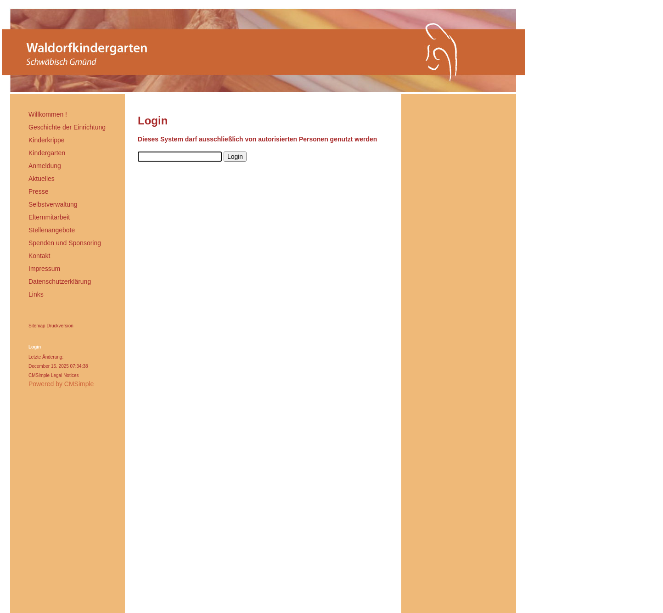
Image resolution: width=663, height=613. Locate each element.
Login (34, 346)
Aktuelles (41, 178)
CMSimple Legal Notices (53, 375)
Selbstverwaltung (53, 204)
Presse (38, 191)
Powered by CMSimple (61, 384)
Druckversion (59, 325)
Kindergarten (46, 153)
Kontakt (39, 255)
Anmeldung (44, 165)
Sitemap (36, 325)
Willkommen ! (47, 114)
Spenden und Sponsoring (64, 243)
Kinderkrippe (46, 140)
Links (36, 294)
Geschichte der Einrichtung (67, 127)
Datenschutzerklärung (59, 281)
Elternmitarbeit (49, 217)
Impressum (44, 268)
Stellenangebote (51, 230)
